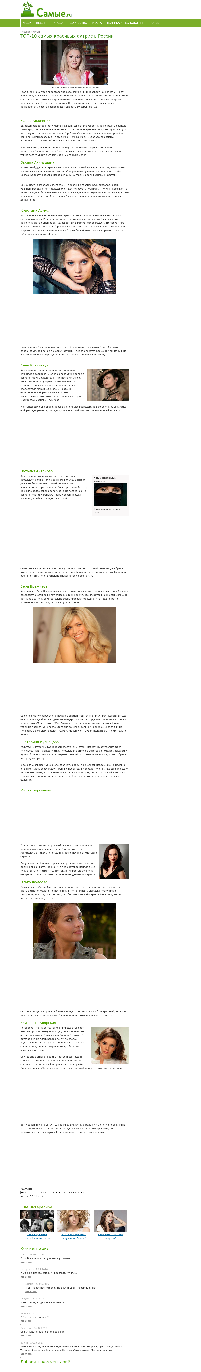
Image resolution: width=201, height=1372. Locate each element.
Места (97, 22)
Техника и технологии (125, 22)
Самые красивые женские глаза (110, 509)
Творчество (77, 22)
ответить (26, 1262)
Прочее (153, 22)
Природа (56, 22)
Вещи (40, 22)
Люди (27, 22)
